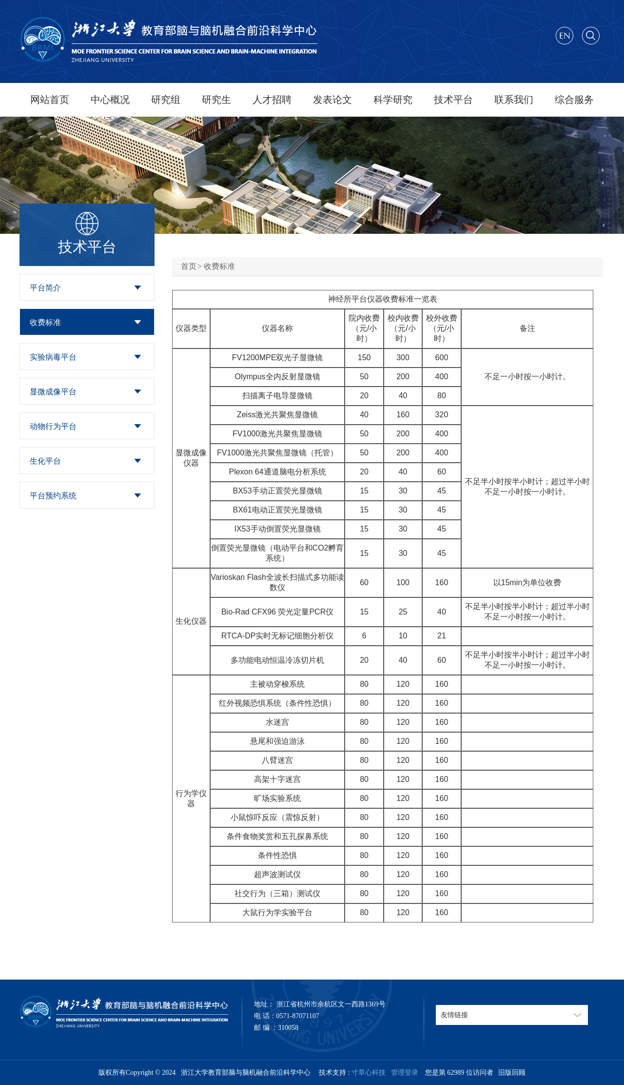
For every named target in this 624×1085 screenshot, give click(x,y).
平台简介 (45, 288)
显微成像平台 (53, 392)
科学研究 (392, 99)
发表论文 (332, 99)
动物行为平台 (53, 426)
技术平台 (453, 99)
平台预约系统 (53, 495)
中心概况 (110, 99)
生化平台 (45, 461)
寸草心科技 (368, 1072)
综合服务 (574, 99)
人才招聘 (272, 99)
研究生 (216, 99)
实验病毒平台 (53, 357)
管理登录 (403, 1072)
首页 (188, 266)
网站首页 (49, 99)
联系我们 (513, 99)
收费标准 (45, 322)
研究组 (165, 99)
